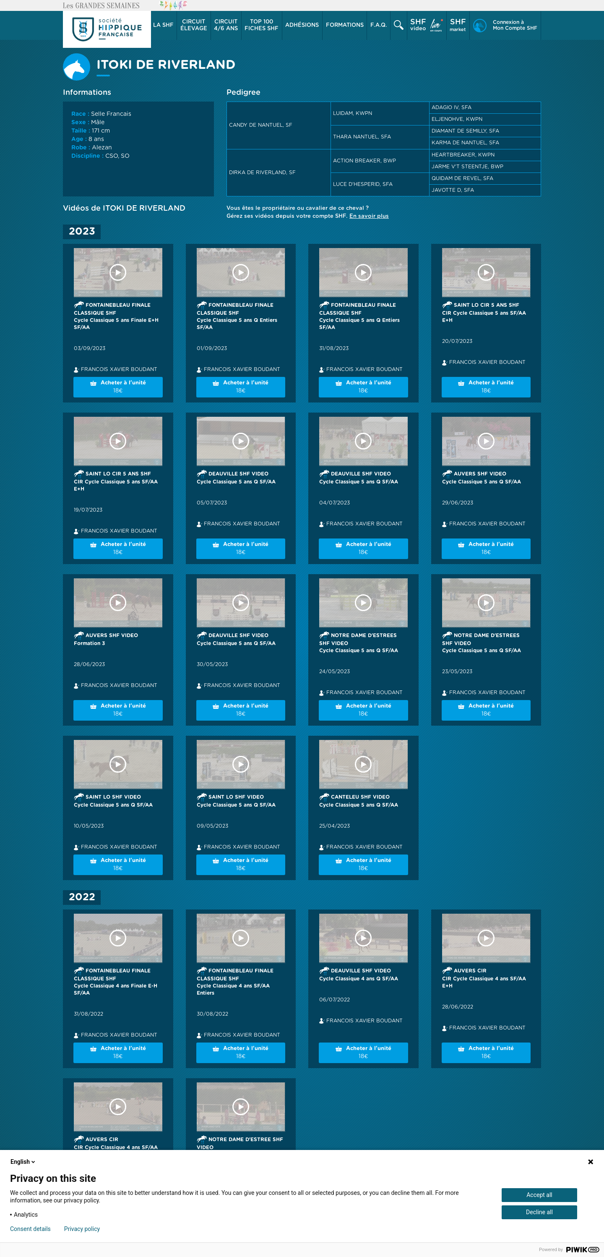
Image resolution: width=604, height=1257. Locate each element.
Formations (345, 25)
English (23, 1161)
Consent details (30, 1229)
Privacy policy (82, 1229)
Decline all (539, 1212)
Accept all (539, 1195)
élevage (193, 25)
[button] (163, 25)
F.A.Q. (378, 25)
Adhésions (302, 25)
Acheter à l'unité (118, 387)
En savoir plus (369, 216)
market (458, 25)
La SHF (163, 25)
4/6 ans (226, 25)
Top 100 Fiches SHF (262, 25)
